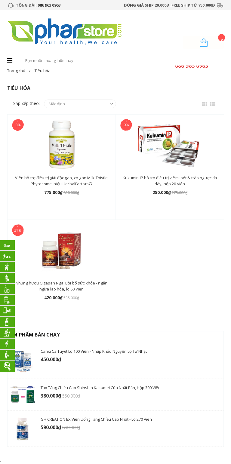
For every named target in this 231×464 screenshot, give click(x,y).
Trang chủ (16, 70)
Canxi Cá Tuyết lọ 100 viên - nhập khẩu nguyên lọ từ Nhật (94, 351)
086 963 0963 (49, 5)
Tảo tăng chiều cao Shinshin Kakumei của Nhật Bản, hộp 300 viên (101, 387)
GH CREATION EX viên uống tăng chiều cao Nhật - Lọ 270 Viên (96, 419)
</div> (0, 461)
